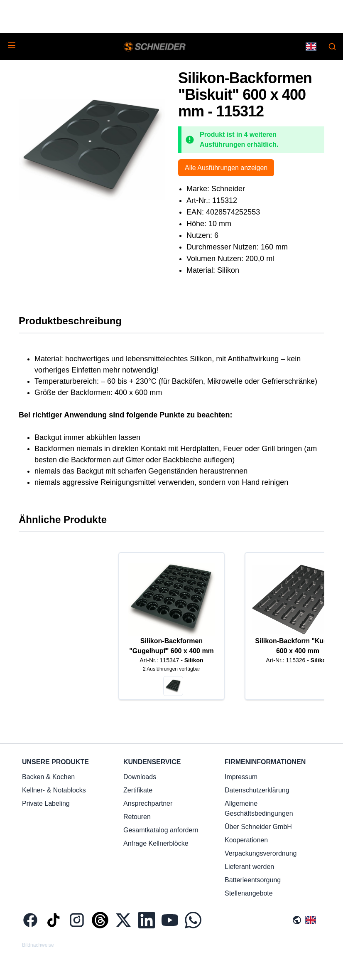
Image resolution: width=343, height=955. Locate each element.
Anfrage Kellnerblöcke (156, 843)
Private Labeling (46, 803)
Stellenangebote (249, 893)
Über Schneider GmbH (258, 826)
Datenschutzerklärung (257, 790)
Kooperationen (246, 840)
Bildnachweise (38, 945)
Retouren (137, 816)
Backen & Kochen (48, 776)
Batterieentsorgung (253, 879)
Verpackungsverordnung (260, 853)
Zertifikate (137, 790)
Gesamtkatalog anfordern (160, 830)
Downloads (139, 776)
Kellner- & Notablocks (54, 790)
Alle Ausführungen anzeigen (226, 167)
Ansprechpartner (147, 803)
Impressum (241, 776)
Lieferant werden (249, 866)
